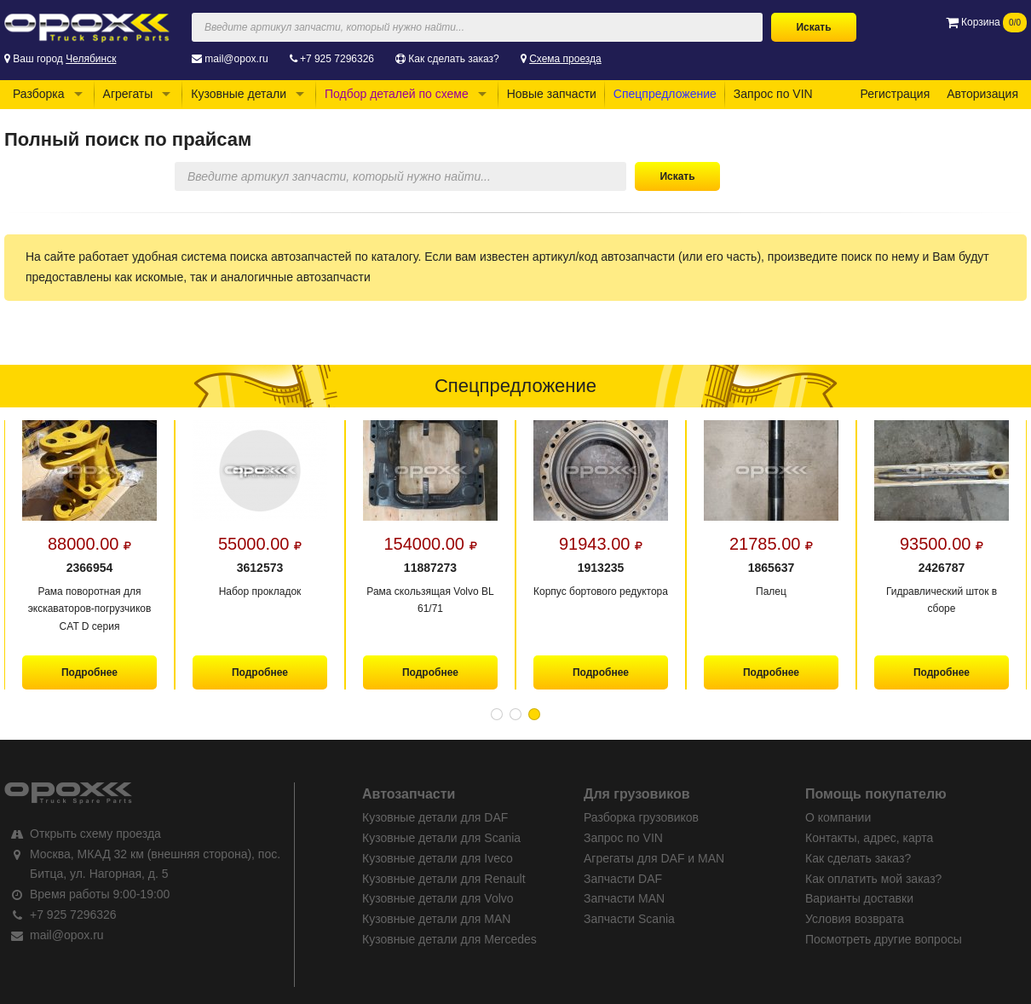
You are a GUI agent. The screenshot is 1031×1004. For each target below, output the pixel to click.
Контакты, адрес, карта (869, 838)
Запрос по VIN (773, 94)
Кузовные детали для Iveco (437, 858)
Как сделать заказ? (453, 59)
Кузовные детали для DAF (435, 817)
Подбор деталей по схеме (397, 94)
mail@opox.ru (236, 59)
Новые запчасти (551, 94)
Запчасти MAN (624, 898)
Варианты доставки (859, 898)
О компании (838, 817)
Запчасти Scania (629, 919)
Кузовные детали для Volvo (438, 898)
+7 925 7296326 (337, 59)
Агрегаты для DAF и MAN (654, 858)
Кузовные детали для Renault (444, 879)
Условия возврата (854, 919)
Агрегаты (128, 94)
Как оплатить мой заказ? (873, 879)
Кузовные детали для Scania (441, 838)
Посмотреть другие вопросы (883, 939)
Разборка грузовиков (641, 817)
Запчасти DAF (623, 879)
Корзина (986, 22)
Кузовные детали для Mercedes (449, 939)
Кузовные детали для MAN (436, 919)
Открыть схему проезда (95, 833)
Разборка (39, 94)
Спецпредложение (665, 94)
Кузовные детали (238, 94)
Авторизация (982, 94)
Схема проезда (565, 59)
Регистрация (895, 94)
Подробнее (89, 672)
